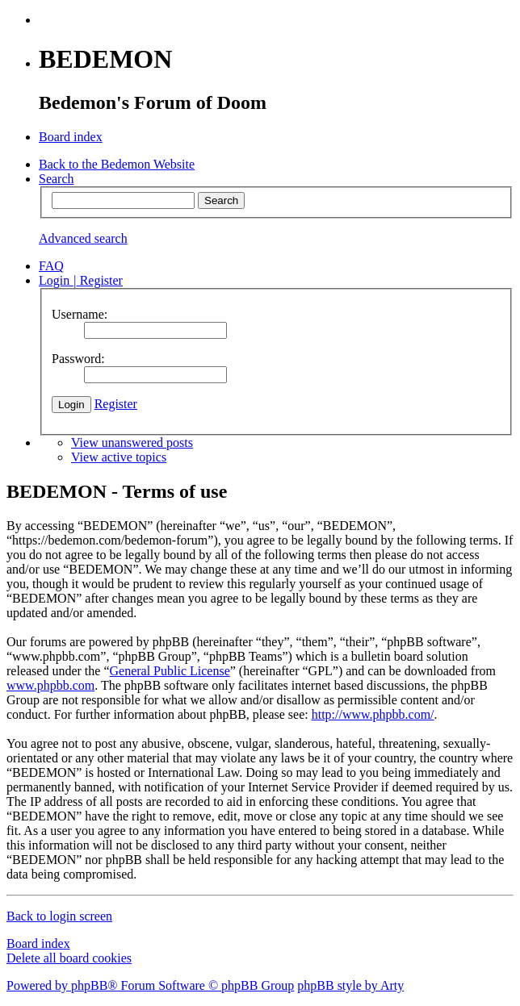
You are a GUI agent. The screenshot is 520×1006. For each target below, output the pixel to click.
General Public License (169, 671)
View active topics (118, 457)
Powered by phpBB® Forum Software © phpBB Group (150, 985)
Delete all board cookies (69, 958)
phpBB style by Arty (350, 985)
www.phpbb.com (50, 685)
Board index (38, 943)
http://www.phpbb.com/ (373, 714)
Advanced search (83, 238)
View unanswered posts (132, 442)
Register (115, 404)
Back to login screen (59, 916)
